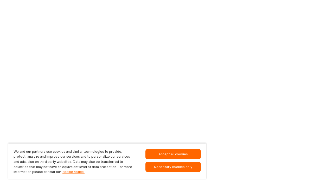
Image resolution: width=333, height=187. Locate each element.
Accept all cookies (173, 154)
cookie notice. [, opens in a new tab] (73, 171)
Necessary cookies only (173, 166)
